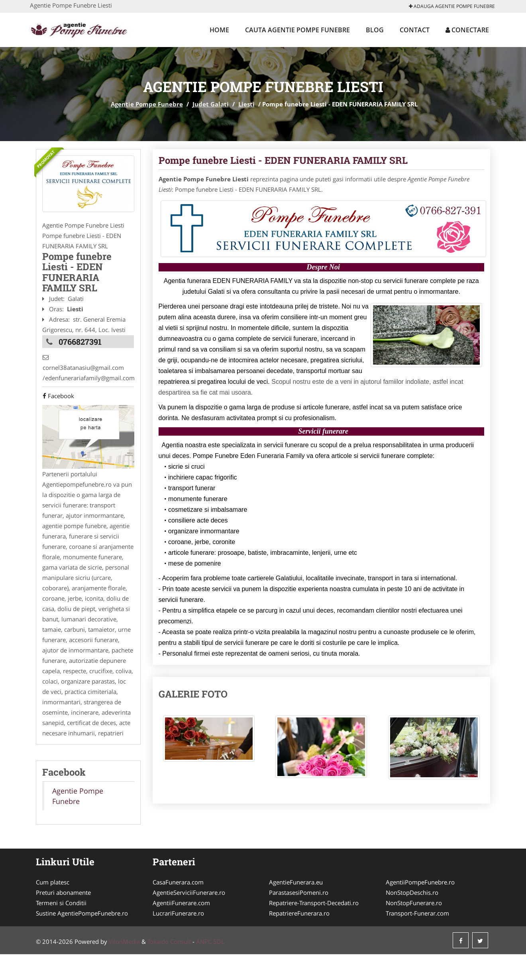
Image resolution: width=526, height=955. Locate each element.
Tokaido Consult (169, 942)
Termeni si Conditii (61, 904)
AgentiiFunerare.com (181, 904)
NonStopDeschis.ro (412, 893)
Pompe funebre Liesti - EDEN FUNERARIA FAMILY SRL (283, 160)
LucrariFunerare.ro (178, 914)
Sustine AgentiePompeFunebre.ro (82, 914)
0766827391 (80, 341)
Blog (375, 30)
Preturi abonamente (63, 893)
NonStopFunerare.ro (414, 904)
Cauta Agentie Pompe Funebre (297, 30)
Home (219, 30)
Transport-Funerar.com (417, 914)
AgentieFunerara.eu (296, 883)
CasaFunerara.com (178, 883)
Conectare (467, 30)
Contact (415, 30)
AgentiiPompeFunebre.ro (420, 883)
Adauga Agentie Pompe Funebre (452, 6)
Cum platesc (52, 883)
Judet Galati (210, 104)
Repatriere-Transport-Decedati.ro (314, 904)
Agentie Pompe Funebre (147, 104)
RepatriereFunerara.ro (299, 914)
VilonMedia (124, 942)
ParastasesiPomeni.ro (298, 893)
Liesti (246, 104)
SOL (218, 942)
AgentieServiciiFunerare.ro (189, 893)
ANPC (204, 942)
